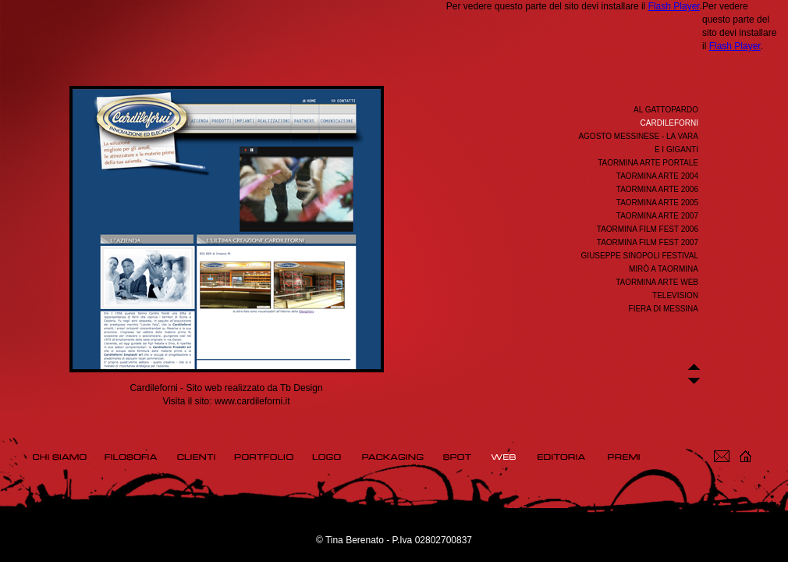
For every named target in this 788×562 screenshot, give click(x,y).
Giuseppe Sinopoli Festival (639, 255)
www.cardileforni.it (252, 401)
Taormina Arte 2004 (657, 176)
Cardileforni (669, 123)
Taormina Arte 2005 (657, 202)
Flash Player (674, 6)
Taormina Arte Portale (648, 162)
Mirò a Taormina (663, 269)
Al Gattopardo (666, 109)
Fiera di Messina (663, 308)
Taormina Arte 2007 (657, 216)
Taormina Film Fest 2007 (647, 242)
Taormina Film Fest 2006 (647, 229)
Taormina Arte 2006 (657, 189)
